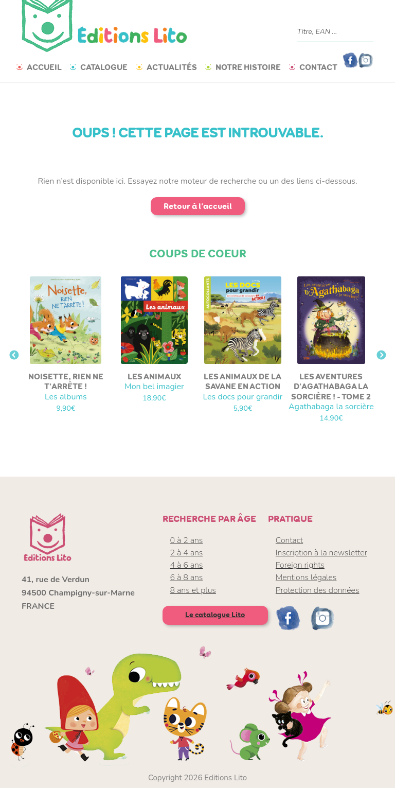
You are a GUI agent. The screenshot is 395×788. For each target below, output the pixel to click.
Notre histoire (248, 67)
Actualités (172, 67)
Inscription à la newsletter (321, 552)
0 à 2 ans (186, 540)
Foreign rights (300, 565)
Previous (14, 356)
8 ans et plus (193, 590)
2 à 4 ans (186, 552)
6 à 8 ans (186, 577)
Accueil (44, 67)
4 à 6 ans (186, 565)
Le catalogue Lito (215, 615)
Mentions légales (306, 577)
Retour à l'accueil (198, 206)
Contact (318, 67)
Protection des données (318, 590)
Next (381, 356)
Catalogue (104, 67)
